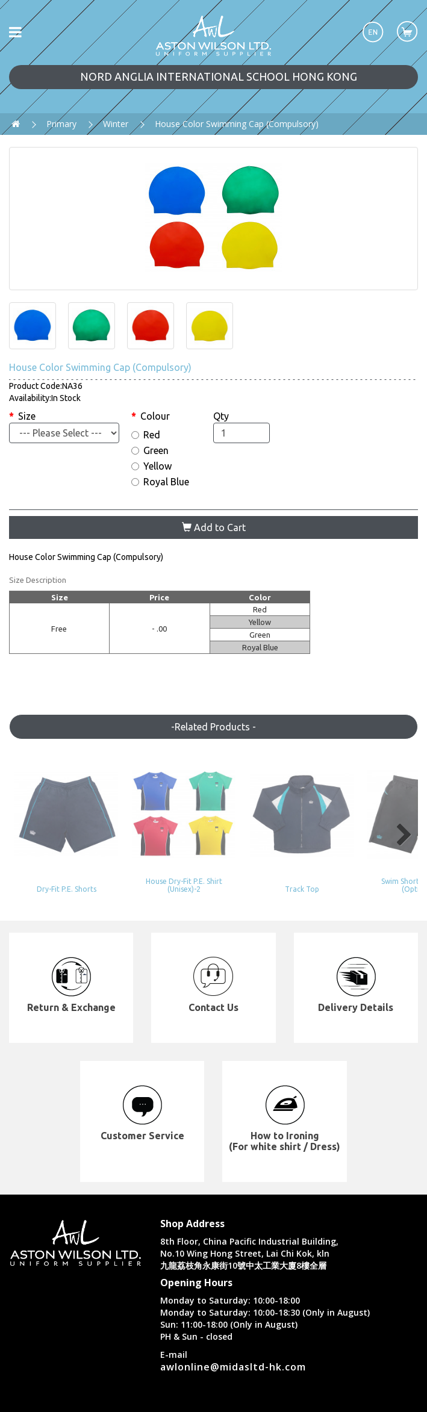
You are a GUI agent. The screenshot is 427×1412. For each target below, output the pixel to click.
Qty (221, 416)
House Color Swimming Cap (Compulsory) (237, 123)
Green (150, 450)
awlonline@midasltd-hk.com (233, 1345)
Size (27, 416)
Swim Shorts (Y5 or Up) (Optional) (371, 864)
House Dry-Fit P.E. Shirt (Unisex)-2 (160, 864)
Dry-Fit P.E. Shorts (56, 868)
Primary (61, 123)
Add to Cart (214, 527)
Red (145, 434)
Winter (115, 123)
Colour (155, 416)
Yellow (151, 466)
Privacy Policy (332, 1399)
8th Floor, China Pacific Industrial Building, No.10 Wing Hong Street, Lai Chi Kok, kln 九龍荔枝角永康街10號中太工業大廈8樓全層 (249, 1231)
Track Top (266, 868)
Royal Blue (160, 481)
